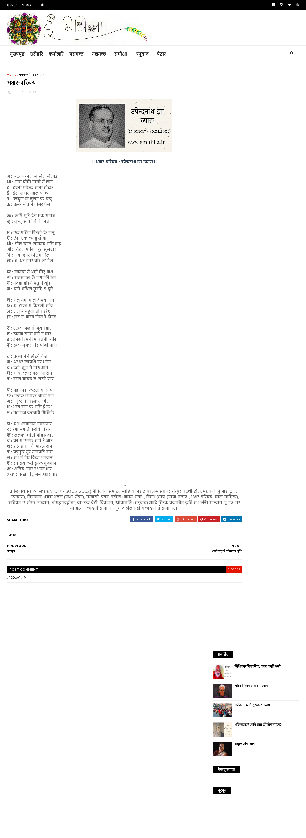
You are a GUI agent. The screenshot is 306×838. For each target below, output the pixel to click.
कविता (214, 299)
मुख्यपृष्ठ (18, 4)
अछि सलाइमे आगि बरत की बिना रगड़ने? (252, 145)
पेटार (167, 53)
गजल (229, 307)
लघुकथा (229, 316)
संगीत (228, 324)
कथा (228, 299)
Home (18, 73)
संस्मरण (260, 324)
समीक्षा (126, 53)
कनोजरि (62, 53)
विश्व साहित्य (272, 307)
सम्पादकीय (278, 324)
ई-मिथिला (70, 823)
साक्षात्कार (261, 316)
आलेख (274, 299)
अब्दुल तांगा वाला (238, 164)
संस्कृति (244, 324)
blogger (188, 577)
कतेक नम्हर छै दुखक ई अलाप (246, 126)
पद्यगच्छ (83, 53)
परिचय (33, 4)
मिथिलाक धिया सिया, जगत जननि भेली (251, 87)
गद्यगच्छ (105, 53)
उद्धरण (278, 316)
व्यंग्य (245, 316)
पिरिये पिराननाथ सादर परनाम (244, 106)
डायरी (255, 307)
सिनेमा (213, 316)
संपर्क (46, 4)
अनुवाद (148, 53)
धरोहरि (42, 53)
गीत (242, 307)
